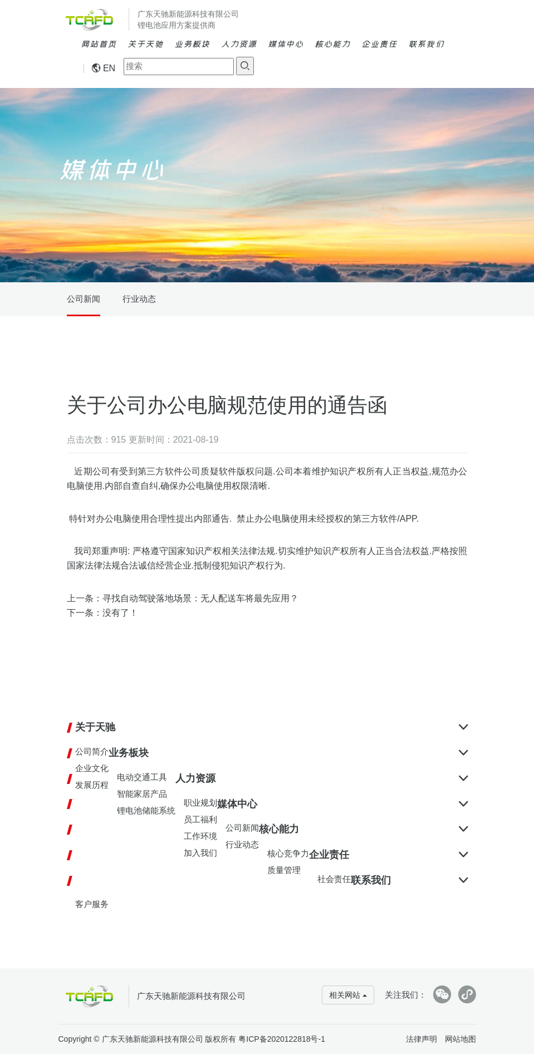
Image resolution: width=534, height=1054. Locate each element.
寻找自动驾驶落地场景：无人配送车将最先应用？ (200, 598)
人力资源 (239, 43)
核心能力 (332, 43)
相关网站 (348, 995)
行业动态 (139, 298)
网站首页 (98, 43)
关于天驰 (145, 43)
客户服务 (92, 904)
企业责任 (379, 43)
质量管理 (284, 870)
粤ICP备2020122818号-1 (281, 1039)
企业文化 (92, 768)
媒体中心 (285, 43)
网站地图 (460, 1039)
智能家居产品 (142, 793)
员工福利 (200, 819)
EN (104, 68)
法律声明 (421, 1039)
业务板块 (192, 43)
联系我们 (426, 43)
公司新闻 (83, 298)
